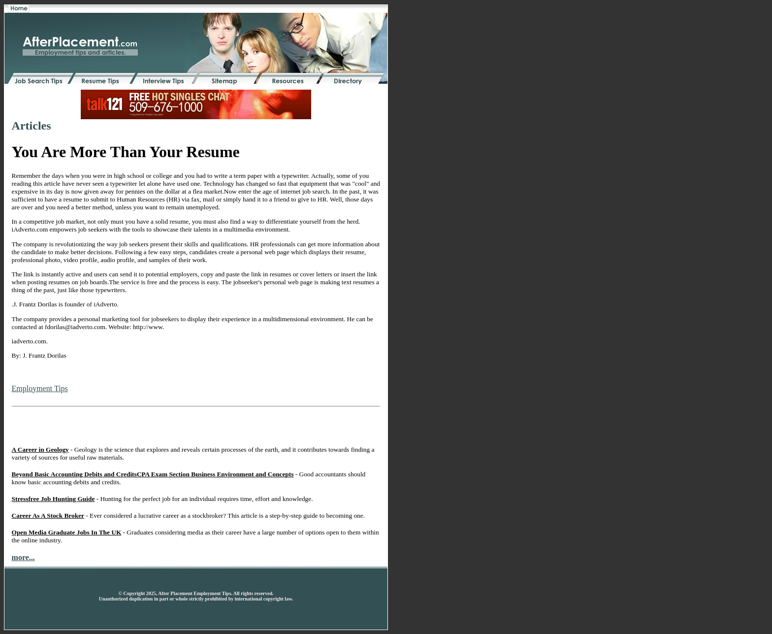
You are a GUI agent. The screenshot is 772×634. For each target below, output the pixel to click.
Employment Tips (40, 388)
